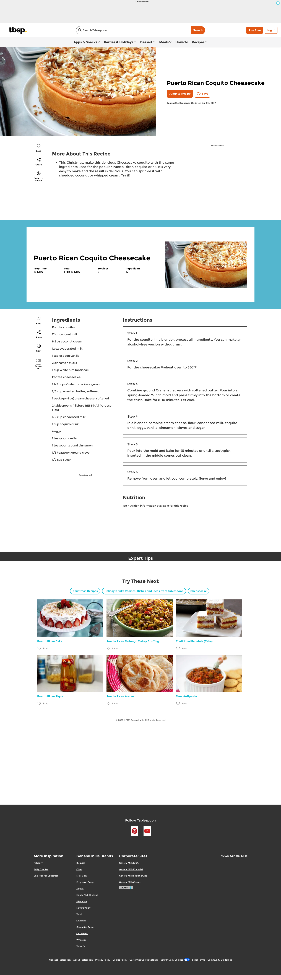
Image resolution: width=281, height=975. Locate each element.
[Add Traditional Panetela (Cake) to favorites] (178, 648)
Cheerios (81, 920)
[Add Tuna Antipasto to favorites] (178, 703)
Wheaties (81, 939)
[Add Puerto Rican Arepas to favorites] (108, 703)
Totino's (80, 946)
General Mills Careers (130, 882)
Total (79, 914)
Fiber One (81, 901)
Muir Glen (81, 875)
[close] (278, 3)
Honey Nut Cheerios (87, 895)
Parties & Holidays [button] (118, 42)
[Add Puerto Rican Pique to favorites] (39, 703)
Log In (271, 30)
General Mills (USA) (129, 863)
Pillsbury (38, 863)
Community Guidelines (219, 959)
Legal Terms (198, 959)
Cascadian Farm (84, 927)
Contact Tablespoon (60, 959)
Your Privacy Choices (175, 959)
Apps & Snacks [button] (85, 42)
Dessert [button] (146, 42)
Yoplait (80, 888)
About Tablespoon (83, 959)
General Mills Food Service (133, 875)
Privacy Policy (102, 959)
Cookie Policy (120, 959)
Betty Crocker (41, 869)
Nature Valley (83, 907)
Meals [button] (164, 42)
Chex (79, 869)
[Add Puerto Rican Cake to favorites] (39, 648)
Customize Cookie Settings (143, 959)
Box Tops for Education (46, 875)
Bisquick (80, 863)
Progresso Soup (84, 882)
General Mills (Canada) (131, 869)
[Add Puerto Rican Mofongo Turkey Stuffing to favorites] (108, 648)
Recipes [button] (198, 42)
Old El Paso (82, 933)
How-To (181, 42)
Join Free (254, 30)
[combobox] (133, 30)
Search (198, 30)
